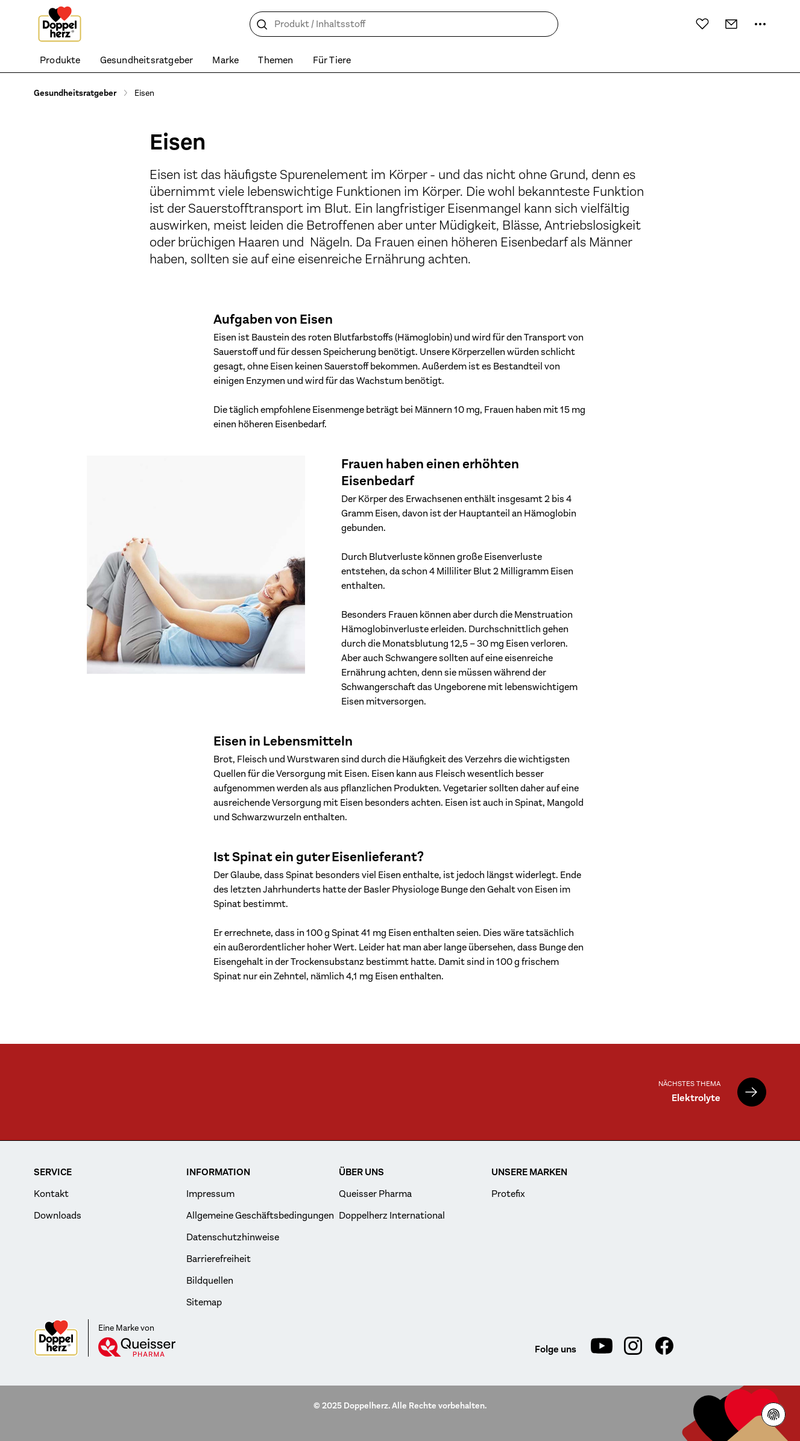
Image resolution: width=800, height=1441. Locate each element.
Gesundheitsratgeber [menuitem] (147, 60)
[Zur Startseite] (59, 24)
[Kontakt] (731, 24)
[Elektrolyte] (751, 1092)
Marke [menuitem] (225, 60)
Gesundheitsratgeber (75, 93)
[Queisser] (136, 1347)
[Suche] (262, 24)
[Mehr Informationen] (760, 24)
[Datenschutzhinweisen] (773, 1414)
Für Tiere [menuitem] (332, 60)
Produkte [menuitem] (60, 60)
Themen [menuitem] (275, 60)
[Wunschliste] (702, 23)
